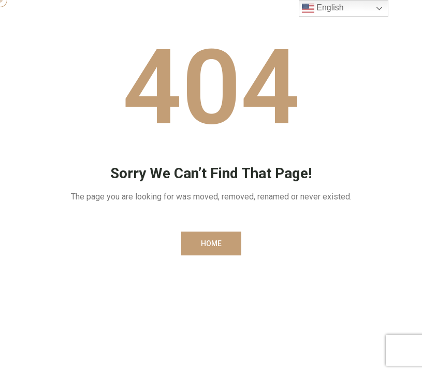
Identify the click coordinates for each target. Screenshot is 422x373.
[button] (211, 243)
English (323, 8)
